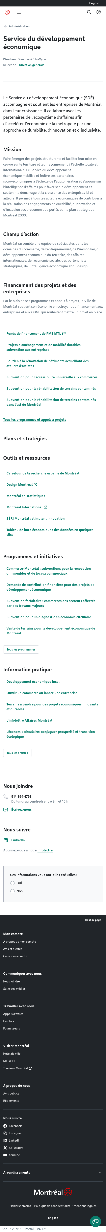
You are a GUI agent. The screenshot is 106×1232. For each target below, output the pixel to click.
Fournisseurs (11, 1028)
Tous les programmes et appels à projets (34, 420)
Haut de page (93, 919)
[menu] (19, 12)
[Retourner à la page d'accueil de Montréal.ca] (7, 12)
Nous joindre (11, 981)
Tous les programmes (21, 649)
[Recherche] (89, 12)
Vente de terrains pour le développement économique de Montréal (50, 630)
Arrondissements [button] (16, 1172)
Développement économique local (32, 682)
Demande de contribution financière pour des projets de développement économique (50, 587)
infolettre (45, 850)
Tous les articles (17, 753)
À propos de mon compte (19, 941)
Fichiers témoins (20, 1206)
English (94, 3)
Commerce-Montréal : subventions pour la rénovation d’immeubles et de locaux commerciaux (48, 571)
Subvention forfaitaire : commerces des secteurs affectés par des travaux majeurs (50, 603)
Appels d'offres (13, 1014)
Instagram (12, 1133)
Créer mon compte (15, 956)
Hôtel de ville (12, 1053)
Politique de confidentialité (52, 1206)
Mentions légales (85, 1206)
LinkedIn (11, 1141)
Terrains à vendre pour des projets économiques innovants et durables (52, 706)
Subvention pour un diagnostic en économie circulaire (48, 617)
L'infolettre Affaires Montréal (29, 720)
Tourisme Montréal (15, 1068)
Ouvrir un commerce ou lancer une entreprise (41, 693)
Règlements (11, 1100)
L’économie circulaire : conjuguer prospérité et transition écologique (50, 734)
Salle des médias (14, 988)
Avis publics (11, 1093)
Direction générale (31, 65)
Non (20, 891)
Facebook (12, 1126)
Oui (19, 883)
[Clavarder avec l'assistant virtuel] (95, 1221)
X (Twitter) (13, 1148)
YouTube (11, 1155)
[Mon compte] (99, 12)
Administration (19, 26)
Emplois (8, 1021)
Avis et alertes (12, 949)
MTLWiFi (9, 1061)
